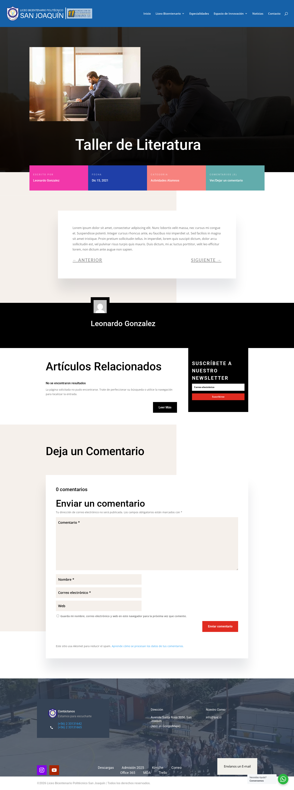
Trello (163, 773)
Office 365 (127, 773)
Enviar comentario (220, 626)
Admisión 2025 (133, 768)
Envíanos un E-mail (237, 766)
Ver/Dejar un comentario (233, 177)
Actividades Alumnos (165, 180)
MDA (147, 773)
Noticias (257, 13)
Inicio (147, 13)
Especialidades (199, 13)
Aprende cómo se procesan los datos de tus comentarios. (148, 646)
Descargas (106, 768)
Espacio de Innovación (229, 13)
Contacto (274, 13)
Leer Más (165, 407)
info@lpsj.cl (213, 717)
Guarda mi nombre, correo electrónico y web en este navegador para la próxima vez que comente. (123, 616)
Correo (176, 768)
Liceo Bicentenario (168, 13)
